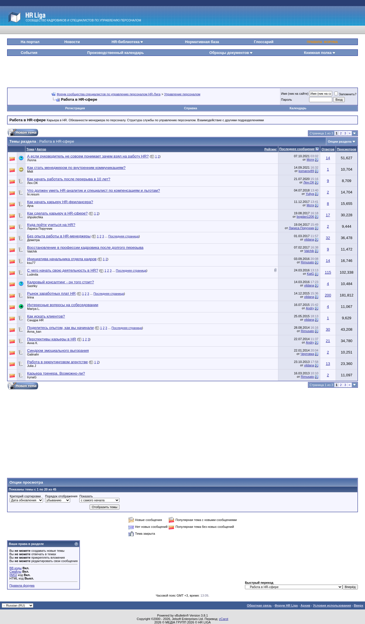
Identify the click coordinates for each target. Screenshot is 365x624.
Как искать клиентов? (46, 316)
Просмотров (346, 149)
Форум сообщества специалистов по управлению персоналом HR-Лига (109, 94)
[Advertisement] (182, 69)
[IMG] (13, 575)
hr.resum (33, 194)
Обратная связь (259, 605)
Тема (30, 149)
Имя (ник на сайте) (295, 93)
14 (328, 158)
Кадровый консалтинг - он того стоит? (60, 282)
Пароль (286, 99)
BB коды (15, 568)
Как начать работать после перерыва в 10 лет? (68, 179)
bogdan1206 (305, 216)
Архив (305, 605)
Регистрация (75, 108)
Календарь (297, 108)
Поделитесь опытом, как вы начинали (60, 328)
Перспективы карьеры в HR (51, 339)
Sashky (32, 286)
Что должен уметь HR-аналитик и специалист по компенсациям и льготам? (93, 190)
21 (328, 341)
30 (328, 329)
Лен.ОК (32, 183)
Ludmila (32, 274)
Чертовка (307, 354)
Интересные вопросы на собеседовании (62, 305)
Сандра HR (35, 320)
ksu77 (31, 262)
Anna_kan (34, 331)
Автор (41, 149)
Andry (310, 308)
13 (328, 364)
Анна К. (32, 343)
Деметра (33, 240)
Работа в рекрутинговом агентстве (57, 362)
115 (328, 272)
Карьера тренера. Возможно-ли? (56, 373)
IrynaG (31, 377)
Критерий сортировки (25, 496)
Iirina (30, 297)
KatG (310, 273)
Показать (86, 496)
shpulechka (35, 217)
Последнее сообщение (297, 149)
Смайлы (15, 571)
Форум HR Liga (286, 605)
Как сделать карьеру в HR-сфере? (57, 213)
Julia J (31, 365)
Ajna (30, 205)
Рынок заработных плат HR (51, 293)
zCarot (223, 619)
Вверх (358, 605)
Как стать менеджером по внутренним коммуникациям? (76, 167)
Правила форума (22, 585)
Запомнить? (345, 94)
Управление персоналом (182, 94)
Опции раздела (340, 141)
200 (328, 295)
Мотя (310, 159)
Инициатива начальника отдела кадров (61, 259)
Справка (190, 108)
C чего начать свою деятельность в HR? (62, 270)
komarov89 (306, 171)
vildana (309, 239)
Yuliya (310, 193)
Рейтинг (270, 149)
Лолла (31, 160)
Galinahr (33, 354)
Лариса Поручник (39, 228)
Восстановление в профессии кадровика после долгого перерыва (85, 247)
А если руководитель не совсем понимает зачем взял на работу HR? (88, 156)
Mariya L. (33, 308)
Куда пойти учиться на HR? (51, 225)
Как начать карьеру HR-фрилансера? (60, 202)
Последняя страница (123, 236)
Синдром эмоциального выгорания (58, 350)
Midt (30, 171)
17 (328, 215)
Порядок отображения (61, 496)
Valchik (32, 251)
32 (328, 238)
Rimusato (307, 262)
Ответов (327, 149)
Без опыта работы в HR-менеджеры (59, 236)
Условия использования (332, 605)
